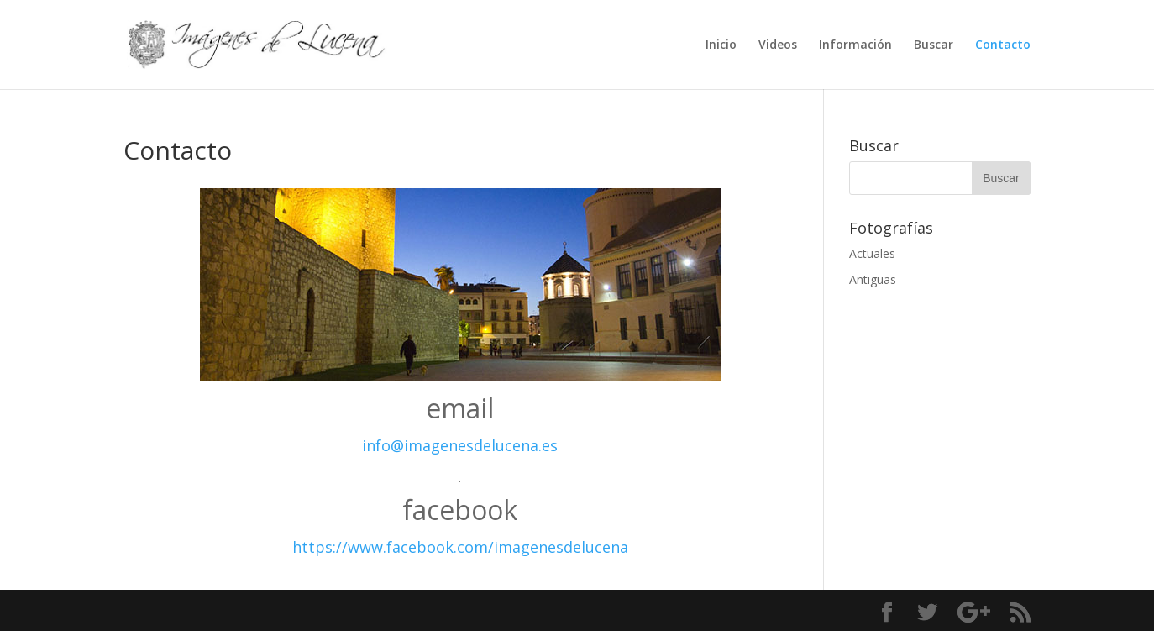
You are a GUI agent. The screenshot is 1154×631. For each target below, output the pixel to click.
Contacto (1003, 45)
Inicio (721, 45)
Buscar (933, 45)
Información (855, 45)
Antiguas (872, 279)
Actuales (872, 253)
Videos (777, 45)
